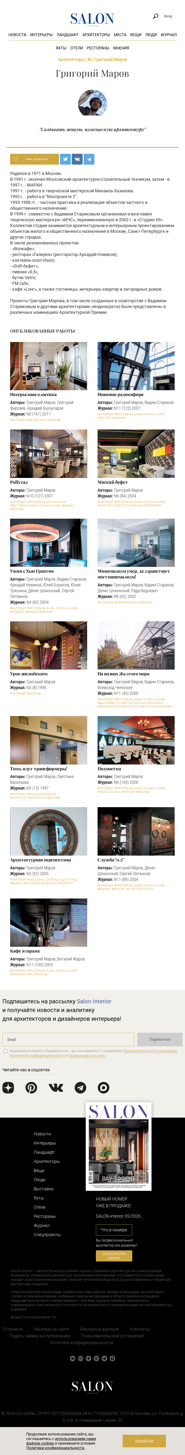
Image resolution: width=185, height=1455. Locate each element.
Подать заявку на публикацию (39, 1335)
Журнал (169, 35)
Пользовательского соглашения (150, 1051)
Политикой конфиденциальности (37, 1056)
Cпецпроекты (47, 1234)
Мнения (121, 48)
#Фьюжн (67, 505)
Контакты (140, 1329)
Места (120, 35)
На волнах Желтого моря (123, 674)
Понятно (144, 1441)
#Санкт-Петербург (148, 505)
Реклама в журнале (99, 1329)
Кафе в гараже (25, 951)
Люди (151, 35)
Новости (17, 35)
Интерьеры (41, 35)
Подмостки (109, 768)
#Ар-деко (17, 611)
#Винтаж (118, 889)
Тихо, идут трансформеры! (38, 768)
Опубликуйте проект (114, 1255)
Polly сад (19, 482)
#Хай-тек (104, 417)
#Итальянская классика (46, 502)
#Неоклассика (109, 792)
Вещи (135, 35)
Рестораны (98, 48)
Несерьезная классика (33, 394)
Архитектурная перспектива (40, 860)
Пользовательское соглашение (112, 1335)
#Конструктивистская (115, 505)
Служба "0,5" (111, 860)
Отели (76, 48)
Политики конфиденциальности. (55, 1448)
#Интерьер (18, 420)
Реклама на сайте (51, 1329)
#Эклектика (36, 420)
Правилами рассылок (87, 1056)
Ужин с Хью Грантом (32, 571)
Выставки (43, 1188)
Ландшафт (68, 35)
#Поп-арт (128, 792)
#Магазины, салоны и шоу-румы (52, 879)
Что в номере (114, 1229)
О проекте (13, 1329)
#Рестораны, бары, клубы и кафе (140, 414)
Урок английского (28, 674)
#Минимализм (126, 602)
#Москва (54, 420)
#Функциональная (41, 794)
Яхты (61, 48)
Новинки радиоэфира (120, 394)
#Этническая (34, 883)
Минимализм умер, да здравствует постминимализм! (134, 574)
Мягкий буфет (113, 482)
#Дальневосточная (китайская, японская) (130, 703)
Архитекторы (96, 35)
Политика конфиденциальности (81, 1342)
